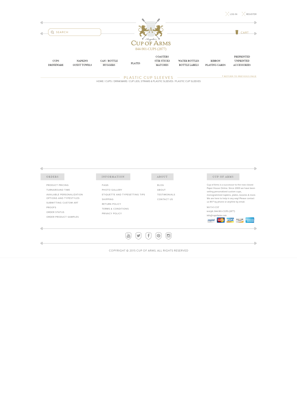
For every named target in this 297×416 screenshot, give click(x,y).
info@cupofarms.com (217, 215)
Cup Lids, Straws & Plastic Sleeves (151, 81)
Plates (135, 63)
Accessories (242, 61)
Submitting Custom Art (62, 202)
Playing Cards (215, 63)
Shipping (108, 199)
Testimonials (166, 194)
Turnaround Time (58, 190)
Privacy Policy (112, 213)
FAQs (105, 185)
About (161, 190)
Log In (234, 14)
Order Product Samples (62, 217)
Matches (162, 61)
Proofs (51, 207)
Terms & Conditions (115, 208)
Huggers (109, 63)
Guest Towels (82, 63)
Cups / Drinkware (116, 81)
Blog (160, 185)
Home (99, 81)
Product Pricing (57, 185)
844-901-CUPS (221, 211)
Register (251, 14)
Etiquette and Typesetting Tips (123, 194)
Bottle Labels (188, 63)
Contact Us (165, 199)
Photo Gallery (112, 190)
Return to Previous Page (240, 76)
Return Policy (111, 204)
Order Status (55, 212)
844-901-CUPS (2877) (150, 49)
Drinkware (55, 63)
